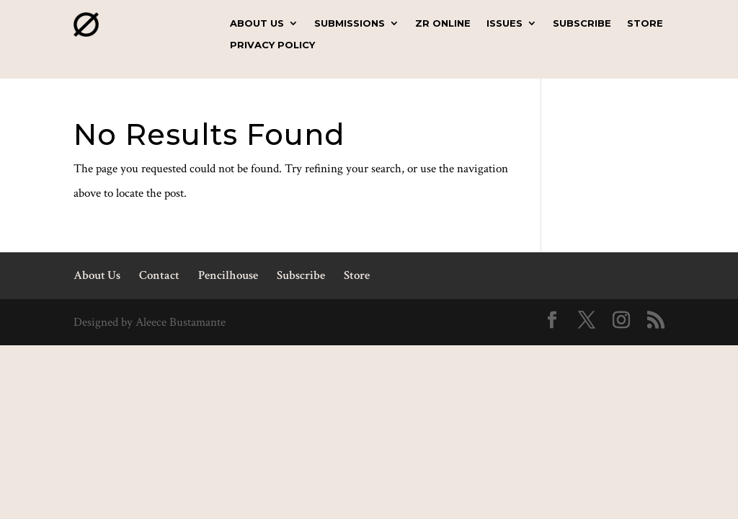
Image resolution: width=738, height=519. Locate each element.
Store (645, 23)
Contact (159, 275)
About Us (257, 23)
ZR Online (443, 23)
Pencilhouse (228, 275)
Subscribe (582, 23)
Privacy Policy (272, 45)
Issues (504, 23)
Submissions (349, 23)
